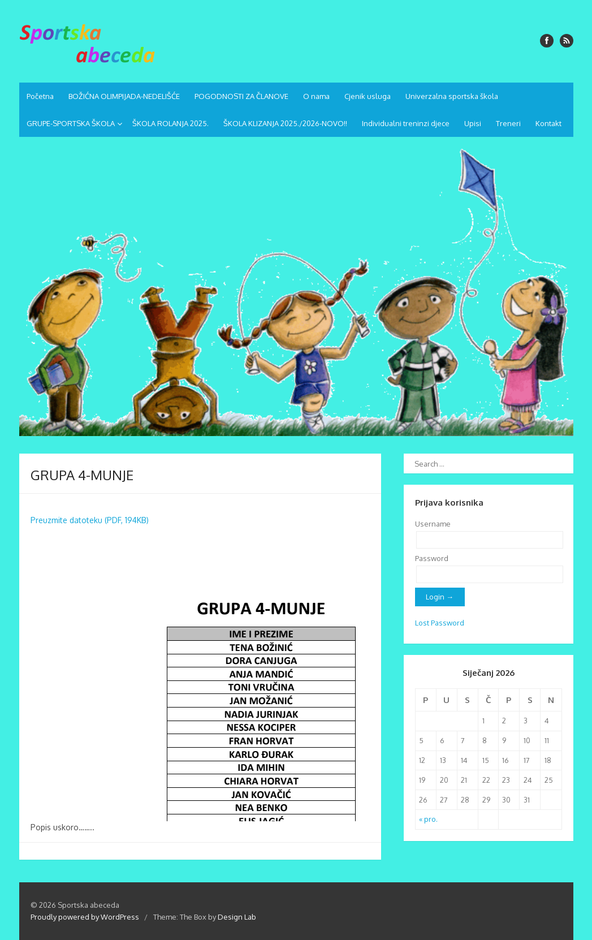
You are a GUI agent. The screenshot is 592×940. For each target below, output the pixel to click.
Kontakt (548, 123)
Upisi (472, 123)
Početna (40, 96)
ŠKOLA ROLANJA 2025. (170, 123)
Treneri (508, 123)
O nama (316, 96)
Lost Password (439, 622)
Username (433, 523)
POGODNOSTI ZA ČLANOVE (241, 96)
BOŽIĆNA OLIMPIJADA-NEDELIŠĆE (124, 96)
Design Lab (237, 916)
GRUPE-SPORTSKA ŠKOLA (71, 123)
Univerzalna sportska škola (451, 96)
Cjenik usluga (367, 96)
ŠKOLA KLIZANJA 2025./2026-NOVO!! (285, 123)
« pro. (428, 818)
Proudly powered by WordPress (85, 916)
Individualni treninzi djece (406, 123)
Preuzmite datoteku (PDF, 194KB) (90, 520)
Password (431, 558)
